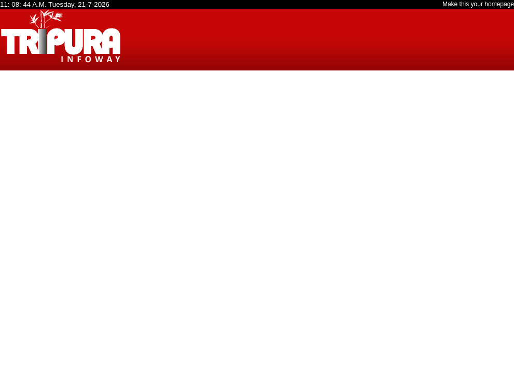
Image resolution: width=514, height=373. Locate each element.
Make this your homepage (478, 4)
